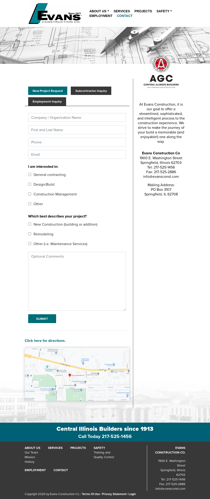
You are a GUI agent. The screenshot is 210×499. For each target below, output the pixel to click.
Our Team (31, 452)
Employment (100, 16)
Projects (143, 11)
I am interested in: (43, 166)
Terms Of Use (91, 494)
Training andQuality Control (104, 454)
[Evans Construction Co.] (55, 13)
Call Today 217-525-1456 (105, 436)
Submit (42, 318)
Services (122, 11)
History (29, 461)
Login (132, 494)
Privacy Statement (114, 494)
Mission (30, 457)
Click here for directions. (45, 340)
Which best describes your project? (57, 216)
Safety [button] (162, 11)
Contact (124, 16)
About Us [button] (97, 11)
